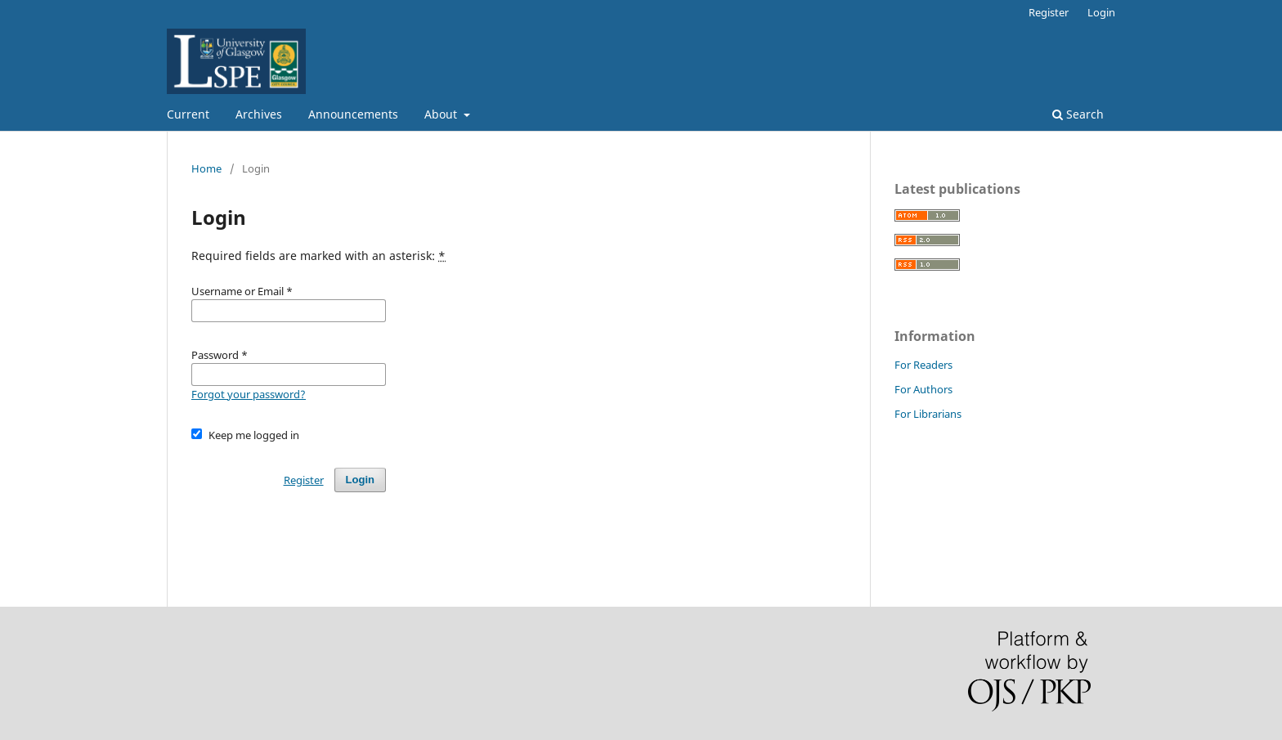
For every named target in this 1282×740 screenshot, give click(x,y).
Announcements (353, 114)
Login (1101, 12)
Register (1049, 12)
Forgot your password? (248, 394)
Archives (258, 114)
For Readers (923, 364)
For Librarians (927, 413)
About (442, 114)
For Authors (923, 389)
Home (206, 168)
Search (1078, 114)
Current (188, 114)
